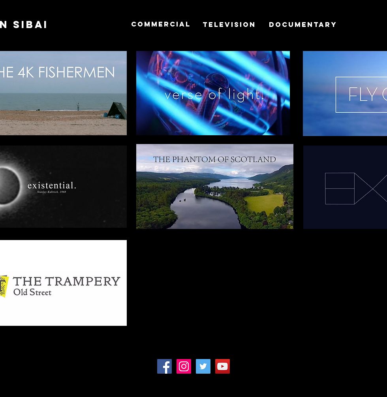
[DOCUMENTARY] (303, 24)
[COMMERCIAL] (161, 24)
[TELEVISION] (229, 24)
